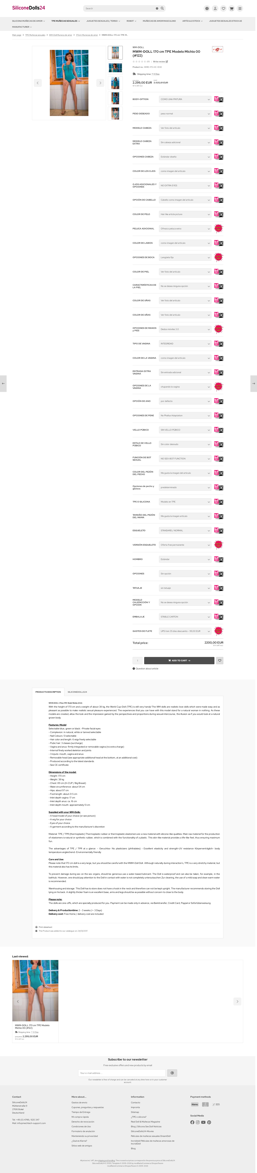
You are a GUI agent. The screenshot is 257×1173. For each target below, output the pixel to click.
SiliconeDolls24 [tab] (77, 692)
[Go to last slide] (115, 52)
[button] (115, 68)
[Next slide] (115, 115)
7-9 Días (156, 74)
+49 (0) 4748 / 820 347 (27, 1119)
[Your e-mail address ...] (122, 1073)
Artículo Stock (192, 21)
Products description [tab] (48, 692)
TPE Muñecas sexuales (65, 21)
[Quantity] (138, 660)
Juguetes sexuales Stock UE (225, 21)
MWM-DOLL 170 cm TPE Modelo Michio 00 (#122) (32, 1026)
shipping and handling (106, 1160)
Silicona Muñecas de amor (28, 21)
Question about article (145, 668)
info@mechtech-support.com (31, 1123)
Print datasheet (45, 927)
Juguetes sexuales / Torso (103, 21)
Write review (159, 61)
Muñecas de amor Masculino (159, 21)
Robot (131, 21)
